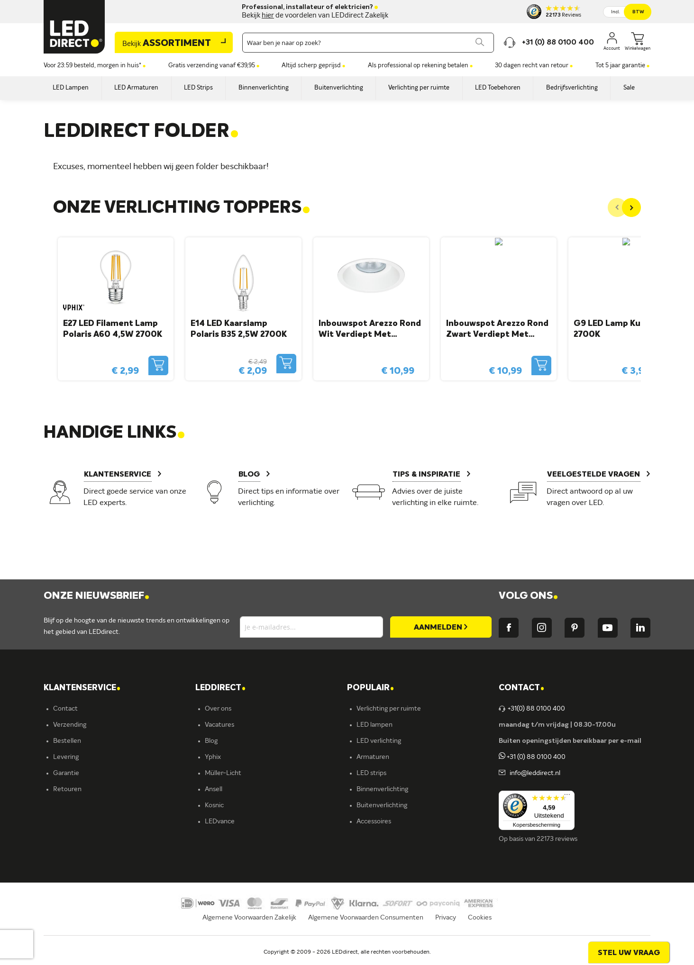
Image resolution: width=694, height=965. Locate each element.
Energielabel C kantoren (240, 853)
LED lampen (374, 724)
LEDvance (220, 821)
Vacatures (219, 724)
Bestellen (67, 741)
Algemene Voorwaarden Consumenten (365, 930)
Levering (66, 757)
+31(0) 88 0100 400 (532, 708)
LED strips (371, 773)
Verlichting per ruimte (388, 708)
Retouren (67, 789)
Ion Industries (225, 837)
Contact (65, 708)
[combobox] (368, 43)
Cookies (480, 930)
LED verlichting (378, 741)
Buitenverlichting (381, 805)
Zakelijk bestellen (78, 837)
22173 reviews (557, 839)
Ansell (213, 789)
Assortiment (166, 43)
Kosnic (214, 805)
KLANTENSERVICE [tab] (82, 688)
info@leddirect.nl (533, 773)
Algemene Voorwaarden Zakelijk (249, 930)
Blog (211, 741)
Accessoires (373, 821)
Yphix (213, 757)
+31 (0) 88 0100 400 (532, 757)
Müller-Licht (223, 773)
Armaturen (372, 757)
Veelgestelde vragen (83, 821)
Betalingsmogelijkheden (88, 805)
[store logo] (74, 27)
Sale (362, 837)
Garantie (66, 773)
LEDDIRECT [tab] (220, 688)
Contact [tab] (521, 688)
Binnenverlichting (382, 789)
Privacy (445, 930)
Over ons (218, 708)
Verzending (69, 724)
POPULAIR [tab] (370, 688)
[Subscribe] (441, 627)
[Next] (631, 207)
